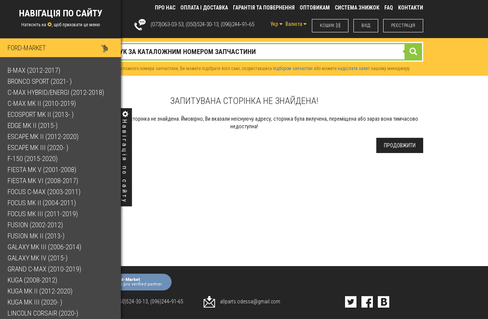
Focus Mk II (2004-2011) (42, 203)
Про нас (165, 8)
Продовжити (400, 145)
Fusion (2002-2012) (35, 225)
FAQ (388, 8)
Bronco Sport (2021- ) (40, 81)
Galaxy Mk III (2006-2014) (44, 247)
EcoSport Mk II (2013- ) (41, 114)
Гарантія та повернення (264, 8)
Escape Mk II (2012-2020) (43, 136)
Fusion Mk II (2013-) (36, 236)
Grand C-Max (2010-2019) (44, 269)
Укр (276, 24)
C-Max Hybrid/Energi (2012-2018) (56, 92)
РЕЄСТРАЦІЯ (403, 25)
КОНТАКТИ (410, 8)
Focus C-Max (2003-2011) (44, 192)
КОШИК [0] (330, 25)
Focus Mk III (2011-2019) (43, 214)
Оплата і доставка (204, 8)
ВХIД (365, 25)
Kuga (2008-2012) (32, 280)
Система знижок (357, 8)
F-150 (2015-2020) (33, 159)
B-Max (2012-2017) (34, 70)
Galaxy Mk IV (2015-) (37, 258)
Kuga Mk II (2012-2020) (40, 291)
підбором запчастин (293, 68)
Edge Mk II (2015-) (33, 125)
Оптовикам (315, 8)
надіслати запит (354, 68)
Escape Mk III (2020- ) (38, 148)
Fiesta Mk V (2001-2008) (42, 170)
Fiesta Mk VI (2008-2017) (43, 181)
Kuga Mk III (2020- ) (35, 302)
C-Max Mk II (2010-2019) (42, 103)
